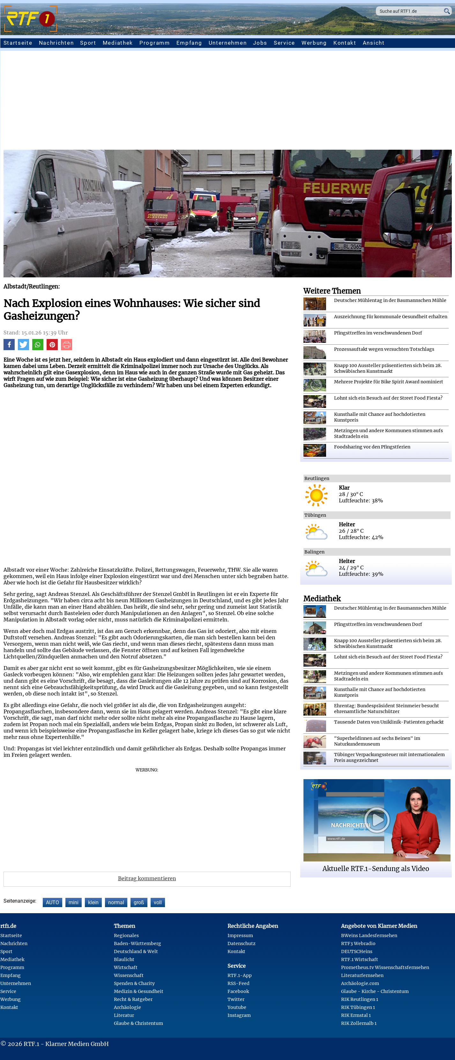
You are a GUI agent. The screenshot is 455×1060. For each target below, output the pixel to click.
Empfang (189, 43)
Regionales (126, 935)
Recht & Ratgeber (133, 999)
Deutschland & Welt (136, 951)
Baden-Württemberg (137, 943)
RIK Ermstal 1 (356, 1015)
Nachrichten (56, 43)
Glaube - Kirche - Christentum (375, 991)
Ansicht (374, 43)
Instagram (239, 1015)
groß (139, 902)
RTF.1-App (239, 975)
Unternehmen (228, 43)
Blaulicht (124, 959)
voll (158, 902)
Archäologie (127, 1007)
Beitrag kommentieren (147, 878)
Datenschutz (241, 943)
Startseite (18, 43)
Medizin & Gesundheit (138, 991)
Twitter (235, 999)
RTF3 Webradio (358, 943)
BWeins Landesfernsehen (369, 935)
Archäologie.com (360, 983)
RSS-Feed (238, 983)
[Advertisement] (227, 102)
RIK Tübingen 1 (358, 1007)
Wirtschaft (126, 967)
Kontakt (344, 43)
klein (93, 902)
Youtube (236, 1007)
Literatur (124, 1015)
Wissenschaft (129, 975)
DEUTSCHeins (356, 951)
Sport (88, 43)
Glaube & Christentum (138, 1023)
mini (73, 902)
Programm (154, 43)
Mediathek (118, 43)
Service (284, 43)
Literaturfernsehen (362, 975)
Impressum (240, 935)
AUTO (52, 902)
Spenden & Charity (134, 983)
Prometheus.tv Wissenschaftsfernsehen (385, 967)
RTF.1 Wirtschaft (359, 959)
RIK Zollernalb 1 (359, 1023)
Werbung (314, 43)
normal (116, 902)
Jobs (260, 43)
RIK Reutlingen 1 (359, 999)
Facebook (238, 991)
